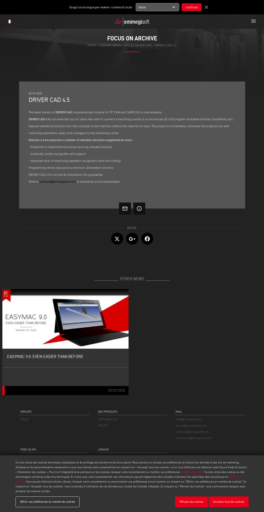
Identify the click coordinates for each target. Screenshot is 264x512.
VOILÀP (24, 419)
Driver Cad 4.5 (166, 45)
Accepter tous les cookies (228, 501)
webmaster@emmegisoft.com (194, 438)
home (91, 45)
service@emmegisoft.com (191, 425)
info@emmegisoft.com (189, 419)
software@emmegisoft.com (192, 431)
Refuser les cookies (191, 501)
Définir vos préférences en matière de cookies (47, 501)
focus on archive (138, 45)
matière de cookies (192, 471)
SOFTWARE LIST (108, 419)
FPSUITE (103, 425)
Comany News (110, 45)
